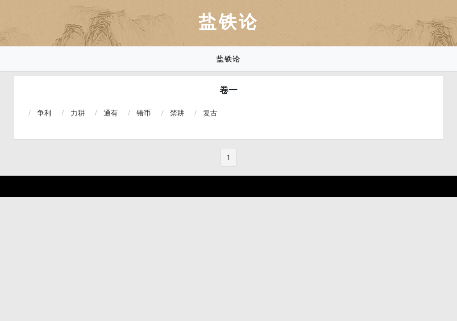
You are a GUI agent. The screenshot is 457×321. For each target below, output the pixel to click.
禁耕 (177, 113)
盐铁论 (228, 59)
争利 (44, 113)
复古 (210, 113)
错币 (144, 113)
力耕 (78, 113)
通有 (111, 113)
